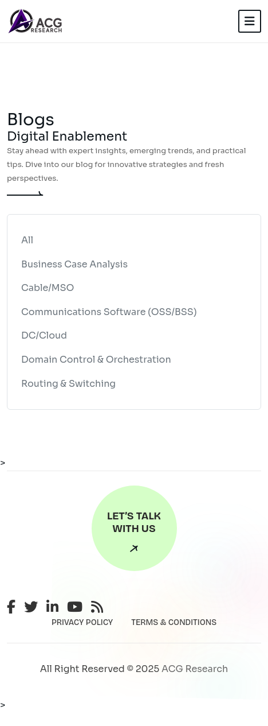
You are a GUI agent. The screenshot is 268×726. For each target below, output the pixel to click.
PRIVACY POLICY (82, 622)
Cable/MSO (47, 288)
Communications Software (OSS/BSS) (109, 312)
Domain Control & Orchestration (96, 360)
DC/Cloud (44, 335)
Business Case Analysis (74, 264)
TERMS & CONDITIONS (173, 622)
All (27, 240)
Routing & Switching (68, 384)
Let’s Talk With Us (134, 534)
